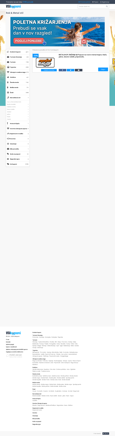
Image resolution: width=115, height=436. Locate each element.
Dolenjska (54, 337)
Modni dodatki (37, 396)
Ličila (51, 362)
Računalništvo (36, 354)
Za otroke (66, 352)
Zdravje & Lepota (37, 356)
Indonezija (40, 347)
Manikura (35, 364)
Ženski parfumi (65, 376)
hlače (67, 396)
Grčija (58, 344)
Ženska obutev (74, 376)
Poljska (46, 344)
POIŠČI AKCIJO (15, 355)
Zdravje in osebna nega (39, 359)
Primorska (35, 337)
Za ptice (45, 391)
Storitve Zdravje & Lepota (40, 403)
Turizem (35, 340)
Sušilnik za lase (47, 376)
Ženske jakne (52, 378)
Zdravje (65, 361)
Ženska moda (36, 374)
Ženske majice (36, 378)
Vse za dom (64, 354)
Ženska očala (54, 380)
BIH (56, 342)
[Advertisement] (18, 199)
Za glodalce (58, 391)
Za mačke (40, 391)
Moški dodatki (54, 386)
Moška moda (36, 382)
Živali (34, 389)
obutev (60, 396)
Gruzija (34, 347)
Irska (76, 344)
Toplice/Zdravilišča (43, 342)
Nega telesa (60, 405)
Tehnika (58, 354)
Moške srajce (68, 384)
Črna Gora (64, 342)
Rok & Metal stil (37, 394)
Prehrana (45, 361)
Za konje (64, 391)
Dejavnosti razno (37, 410)
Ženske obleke (61, 378)
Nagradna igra (15, 159)
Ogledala (72, 369)
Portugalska (52, 344)
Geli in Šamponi (65, 362)
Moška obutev (36, 384)
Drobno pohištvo (61, 369)
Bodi (59, 380)
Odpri (103, 69)
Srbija (59, 342)
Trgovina (35, 350)
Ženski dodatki (66, 380)
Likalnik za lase (56, 376)
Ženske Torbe (46, 380)
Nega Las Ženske (37, 361)
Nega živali (76, 391)
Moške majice (45, 384)
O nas (7, 339)
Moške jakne (60, 384)
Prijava (95, 2)
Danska (77, 346)
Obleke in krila (45, 396)
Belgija (39, 346)
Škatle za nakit (36, 371)
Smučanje (13, 144)
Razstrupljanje (58, 361)
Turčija (68, 344)
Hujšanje (51, 361)
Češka (72, 344)
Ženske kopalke (37, 380)
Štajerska (60, 337)
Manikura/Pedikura (51, 405)
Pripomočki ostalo (54, 356)
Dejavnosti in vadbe (38, 408)
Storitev (13, 139)
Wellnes (70, 405)
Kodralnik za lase (37, 376)
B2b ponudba (14, 149)
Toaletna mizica (45, 371)
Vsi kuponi (13, 164)
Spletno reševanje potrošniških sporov (17, 349)
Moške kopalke (37, 386)
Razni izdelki (53, 396)
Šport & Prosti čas (50, 354)
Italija (74, 342)
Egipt (61, 346)
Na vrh (105, 433)
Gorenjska (48, 337)
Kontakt (8, 342)
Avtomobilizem (72, 354)
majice (72, 396)
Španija (35, 346)
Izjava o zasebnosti (11, 347)
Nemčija (44, 346)
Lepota (70, 361)
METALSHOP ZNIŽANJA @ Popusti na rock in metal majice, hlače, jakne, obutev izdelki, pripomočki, (83, 56)
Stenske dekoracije (38, 369)
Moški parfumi (46, 386)
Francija (41, 344)
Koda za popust (15, 154)
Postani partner (84, 2)
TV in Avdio (43, 352)
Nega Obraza (74, 362)
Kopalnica (46, 369)
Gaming (49, 352)
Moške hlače (52, 384)
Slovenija (35, 342)
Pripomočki (57, 362)
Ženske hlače (44, 378)
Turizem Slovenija (38, 335)
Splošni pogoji (10, 344)
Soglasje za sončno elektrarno (14, 352)
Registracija (104, 2)
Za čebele (51, 391)
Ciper (57, 346)
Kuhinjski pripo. (73, 352)
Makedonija (67, 346)
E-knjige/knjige (64, 356)
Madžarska (36, 344)
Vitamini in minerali (44, 362)
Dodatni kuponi (15, 52)
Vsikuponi (16, 336)
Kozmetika (35, 362)
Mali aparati (36, 352)
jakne (63, 396)
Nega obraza (41, 405)
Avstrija (70, 342)
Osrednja (41, 337)
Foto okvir (53, 369)
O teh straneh (97, 433)
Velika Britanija (51, 346)
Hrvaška (52, 342)
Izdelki (42, 354)
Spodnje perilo (70, 378)
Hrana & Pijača (37, 398)
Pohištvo (35, 367)
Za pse (34, 391)
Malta (72, 346)
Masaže (35, 405)
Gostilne (35, 400)
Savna (65, 405)
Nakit (61, 352)
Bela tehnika (55, 352)
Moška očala (62, 386)
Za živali (70, 391)
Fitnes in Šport (77, 361)
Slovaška (63, 344)
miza (68, 369)
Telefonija (46, 356)
